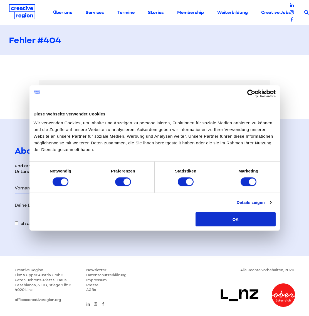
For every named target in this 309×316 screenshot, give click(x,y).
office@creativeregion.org (38, 300)
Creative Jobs (276, 12)
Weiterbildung (232, 12)
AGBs (91, 290)
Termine (126, 12)
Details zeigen (251, 202)
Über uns (62, 12)
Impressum (96, 280)
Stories (156, 12)
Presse (92, 285)
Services (95, 12)
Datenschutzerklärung (106, 275)
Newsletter (96, 270)
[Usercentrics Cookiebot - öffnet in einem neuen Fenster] (251, 94)
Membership (190, 12)
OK (236, 219)
